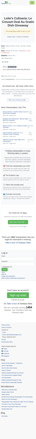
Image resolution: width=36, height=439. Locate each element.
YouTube (5, 351)
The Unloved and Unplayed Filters (12, 375)
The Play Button (6, 377)
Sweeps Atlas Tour (7, 409)
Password (4, 261)
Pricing (4, 339)
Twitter (4, 348)
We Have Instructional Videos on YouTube (14, 406)
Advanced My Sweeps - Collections (12, 363)
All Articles (5, 416)
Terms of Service (6, 327)
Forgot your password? (8, 276)
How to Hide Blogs (7, 365)
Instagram (5, 356)
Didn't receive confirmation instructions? (13, 278)
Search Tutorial (6, 370)
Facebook (5, 353)
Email (3, 256)
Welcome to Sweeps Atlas (9, 389)
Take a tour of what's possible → (18, 100)
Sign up (4, 274)
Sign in (25, 226)
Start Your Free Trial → (18, 222)
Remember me (7, 267)
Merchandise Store (7, 342)
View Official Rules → (7, 58)
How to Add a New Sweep (9, 368)
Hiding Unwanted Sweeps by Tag (11, 380)
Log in (3, 272)
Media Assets (5, 394)
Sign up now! (18, 295)
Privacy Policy (6, 325)
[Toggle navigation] (32, 2)
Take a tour (12, 303)
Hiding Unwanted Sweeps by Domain (13, 373)
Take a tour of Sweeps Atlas (18, 242)
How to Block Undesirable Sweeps (12, 382)
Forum (4, 332)
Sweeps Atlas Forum (8, 392)
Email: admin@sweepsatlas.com (12, 334)
